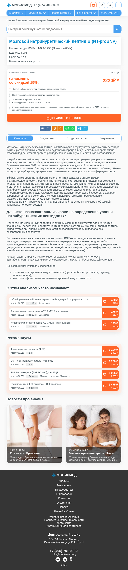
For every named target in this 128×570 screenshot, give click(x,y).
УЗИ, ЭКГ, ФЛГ (110, 12)
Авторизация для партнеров (63, 526)
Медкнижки (35, 12)
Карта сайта (63, 523)
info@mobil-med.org (64, 554)
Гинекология (84, 12)
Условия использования (64, 517)
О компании (64, 502)
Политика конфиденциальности (64, 520)
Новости (64, 507)
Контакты (64, 498)
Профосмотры (60, 12)
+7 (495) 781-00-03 (46, 5)
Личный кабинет (64, 511)
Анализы (14, 12)
